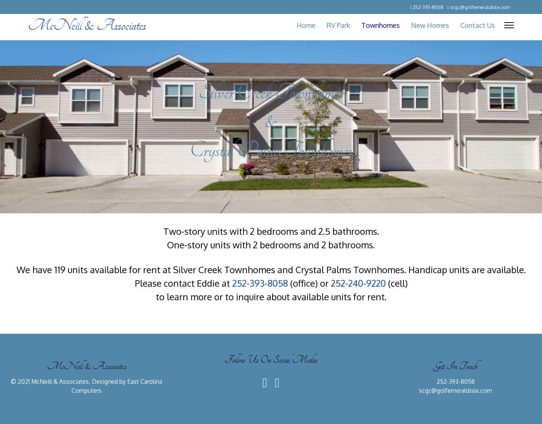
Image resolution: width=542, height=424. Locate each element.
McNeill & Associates (87, 25)
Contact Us (477, 25)
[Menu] (509, 25)
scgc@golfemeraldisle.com (480, 7)
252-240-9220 (358, 283)
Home (306, 25)
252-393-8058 (428, 7)
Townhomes (380, 25)
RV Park (338, 25)
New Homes (430, 25)
